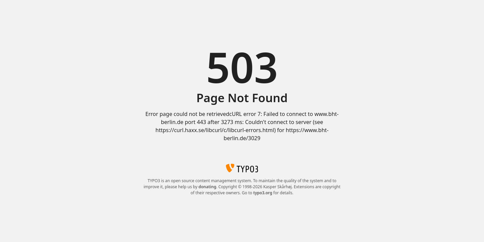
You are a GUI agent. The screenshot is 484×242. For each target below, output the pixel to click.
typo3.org (262, 193)
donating (207, 187)
